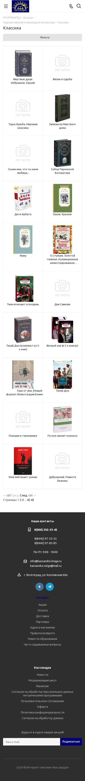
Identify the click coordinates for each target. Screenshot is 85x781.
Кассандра (42, 667)
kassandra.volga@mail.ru (46, 566)
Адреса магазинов (42, 627)
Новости (42, 674)
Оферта (42, 706)
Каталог (42, 597)
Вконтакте (39, 587)
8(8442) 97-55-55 (45, 538)
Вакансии (42, 686)
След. (24, 495)
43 (32, 500)
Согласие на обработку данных (42, 718)
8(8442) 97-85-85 (45, 543)
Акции (43, 604)
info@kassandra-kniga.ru (46, 561)
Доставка (42, 616)
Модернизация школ (42, 680)
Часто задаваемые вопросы (42, 644)
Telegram (50, 587)
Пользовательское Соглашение (42, 701)
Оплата (43, 610)
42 (28, 500)
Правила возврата (42, 633)
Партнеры (42, 621)
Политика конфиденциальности (42, 712)
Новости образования (42, 638)
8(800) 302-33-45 (45, 529)
